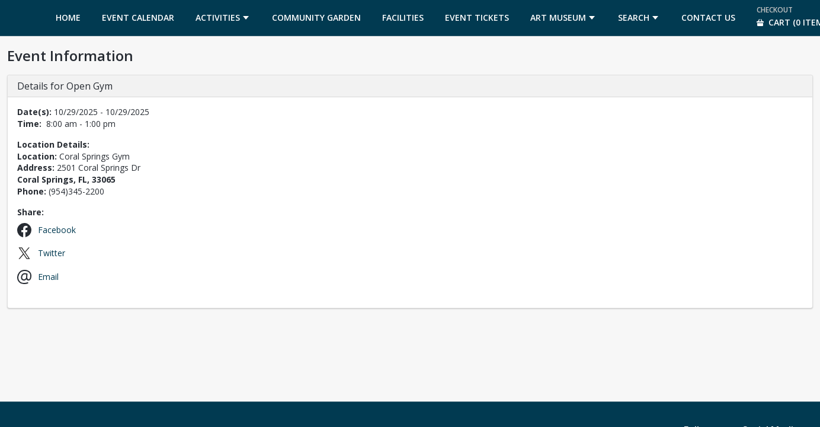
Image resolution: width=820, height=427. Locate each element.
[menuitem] (68, 18)
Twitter (51, 253)
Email (48, 276)
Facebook (57, 229)
